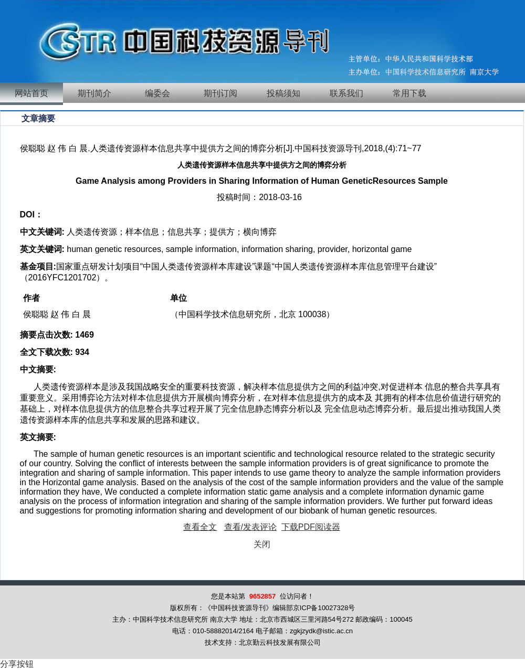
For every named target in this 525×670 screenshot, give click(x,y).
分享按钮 (17, 663)
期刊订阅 (220, 93)
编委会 (157, 93)
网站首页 (31, 93)
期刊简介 (94, 93)
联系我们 (346, 93)
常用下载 (409, 93)
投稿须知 (283, 93)
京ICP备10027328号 (324, 608)
